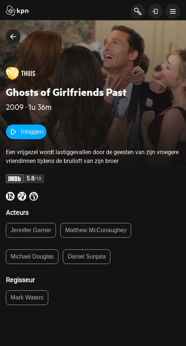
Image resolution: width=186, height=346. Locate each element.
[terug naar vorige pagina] (13, 36)
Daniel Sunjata (87, 256)
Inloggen (26, 132)
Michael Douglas (32, 256)
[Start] (17, 11)
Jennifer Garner (31, 230)
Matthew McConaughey (95, 230)
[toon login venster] (155, 11)
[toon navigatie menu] (173, 11)
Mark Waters (27, 297)
